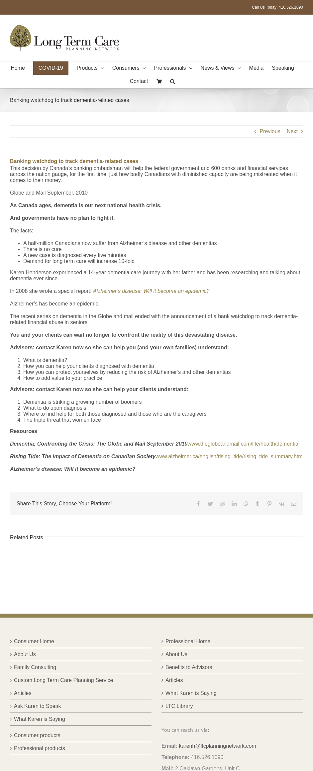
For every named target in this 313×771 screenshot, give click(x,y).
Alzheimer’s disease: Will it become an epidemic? (151, 291)
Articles (22, 693)
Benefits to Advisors (188, 667)
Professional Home (187, 641)
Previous (270, 131)
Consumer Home (34, 641)
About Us (25, 654)
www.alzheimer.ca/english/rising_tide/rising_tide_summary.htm (229, 456)
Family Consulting (35, 667)
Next (292, 131)
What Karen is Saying (39, 719)
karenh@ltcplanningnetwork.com (217, 746)
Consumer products (37, 735)
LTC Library (179, 706)
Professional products (39, 748)
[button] (172, 81)
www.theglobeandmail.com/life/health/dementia (242, 444)
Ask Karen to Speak (37, 706)
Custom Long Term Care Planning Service (63, 680)
